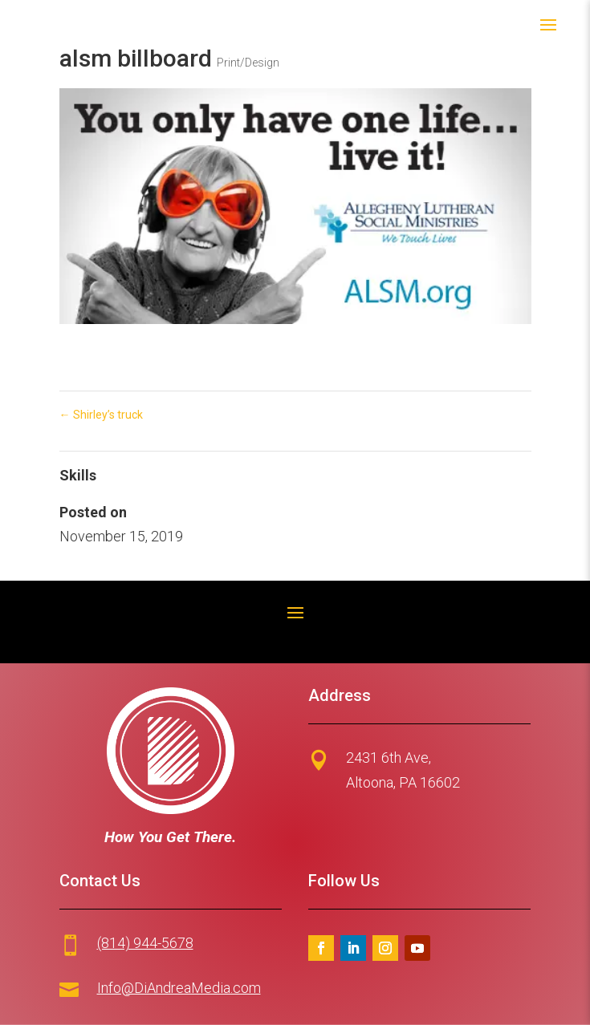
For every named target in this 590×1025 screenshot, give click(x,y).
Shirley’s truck (101, 414)
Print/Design (248, 62)
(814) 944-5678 (145, 942)
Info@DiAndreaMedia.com (179, 987)
